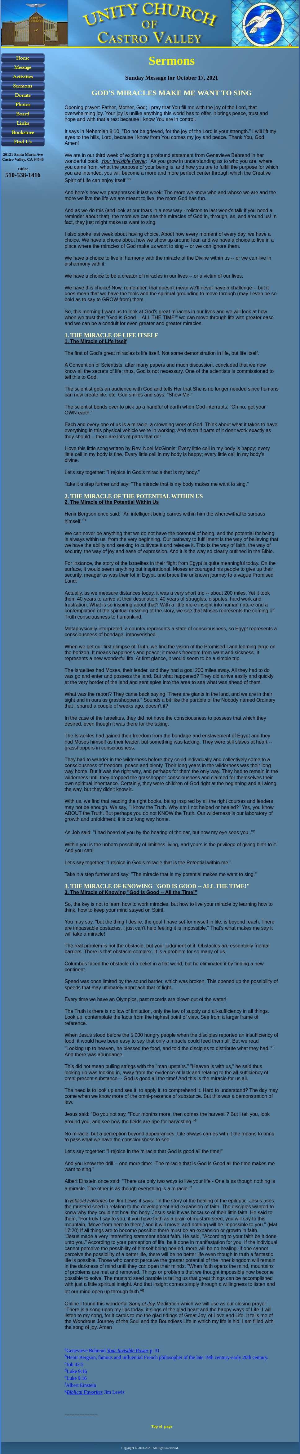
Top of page (161, 1426)
